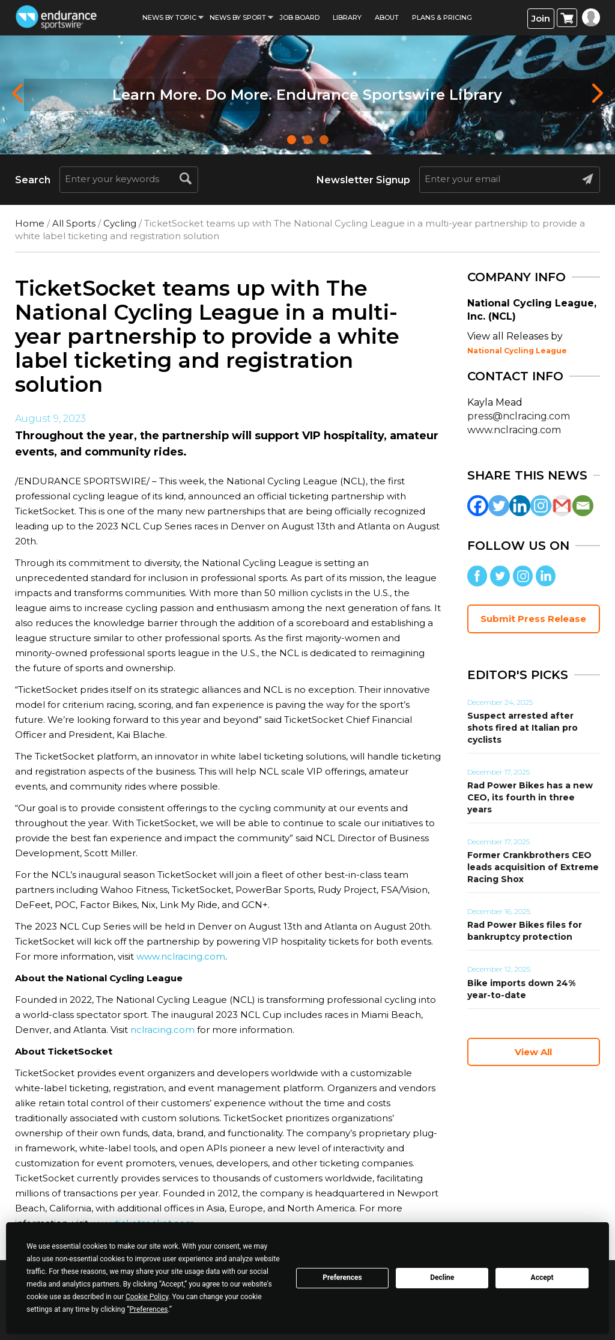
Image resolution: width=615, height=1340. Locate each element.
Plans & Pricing (442, 17)
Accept (542, 1277)
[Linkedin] (519, 505)
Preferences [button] (148, 1309)
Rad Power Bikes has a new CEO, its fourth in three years (530, 797)
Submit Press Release (533, 618)
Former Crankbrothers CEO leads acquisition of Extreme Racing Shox (533, 867)
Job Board (299, 17)
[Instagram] (540, 505)
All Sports (73, 223)
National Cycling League (517, 350)
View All (533, 1052)
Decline (442, 1277)
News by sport (238, 17)
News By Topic (169, 17)
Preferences (342, 1277)
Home (29, 223)
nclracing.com (161, 1029)
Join (541, 18)
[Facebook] (477, 505)
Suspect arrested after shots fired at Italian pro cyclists (522, 727)
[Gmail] (561, 505)
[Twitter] (498, 505)
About (387, 17)
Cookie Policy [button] (147, 1297)
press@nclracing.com (518, 416)
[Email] (582, 505)
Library (347, 17)
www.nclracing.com (180, 956)
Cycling (119, 223)
